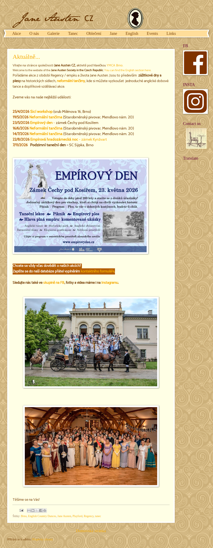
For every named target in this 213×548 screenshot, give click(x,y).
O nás (34, 33)
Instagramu (109, 283)
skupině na (51, 283)
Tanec (73, 33)
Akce (16, 33)
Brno (119, 65)
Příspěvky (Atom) (42, 539)
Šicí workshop (41, 111)
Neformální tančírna (45, 117)
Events (152, 33)
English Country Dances (42, 516)
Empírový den (41, 122)
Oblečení (93, 33)
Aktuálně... (26, 56)
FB (62, 283)
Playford (78, 516)
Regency (88, 516)
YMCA (111, 65)
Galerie (53, 33)
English (132, 33)
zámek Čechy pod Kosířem (77, 122)
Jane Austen (64, 516)
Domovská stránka (91, 531)
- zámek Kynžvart (68, 139)
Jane (113, 33)
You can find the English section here (127, 70)
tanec (98, 516)
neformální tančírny (71, 81)
